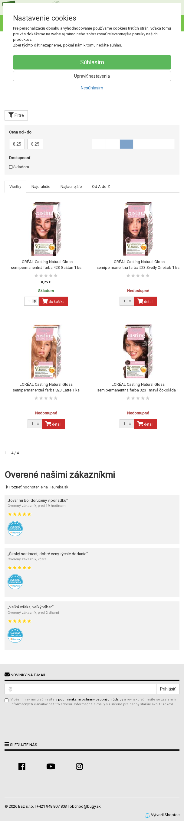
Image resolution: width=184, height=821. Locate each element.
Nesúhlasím (92, 87)
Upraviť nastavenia (92, 76)
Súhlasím (92, 62)
